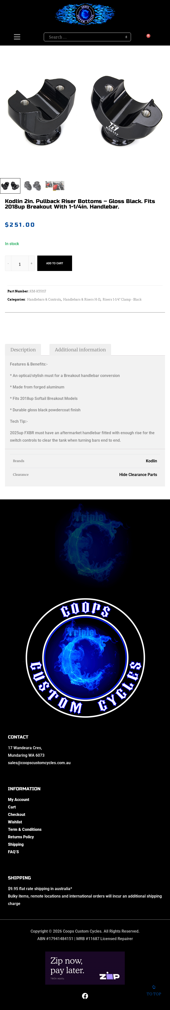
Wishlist (15, 822)
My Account (18, 799)
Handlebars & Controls (44, 299)
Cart (12, 807)
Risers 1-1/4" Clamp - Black (122, 299)
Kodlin (151, 461)
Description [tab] (23, 350)
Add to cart (54, 263)
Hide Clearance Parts (138, 474)
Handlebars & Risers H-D (81, 299)
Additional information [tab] (80, 350)
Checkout (16, 814)
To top (154, 991)
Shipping (16, 844)
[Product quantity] (19, 264)
